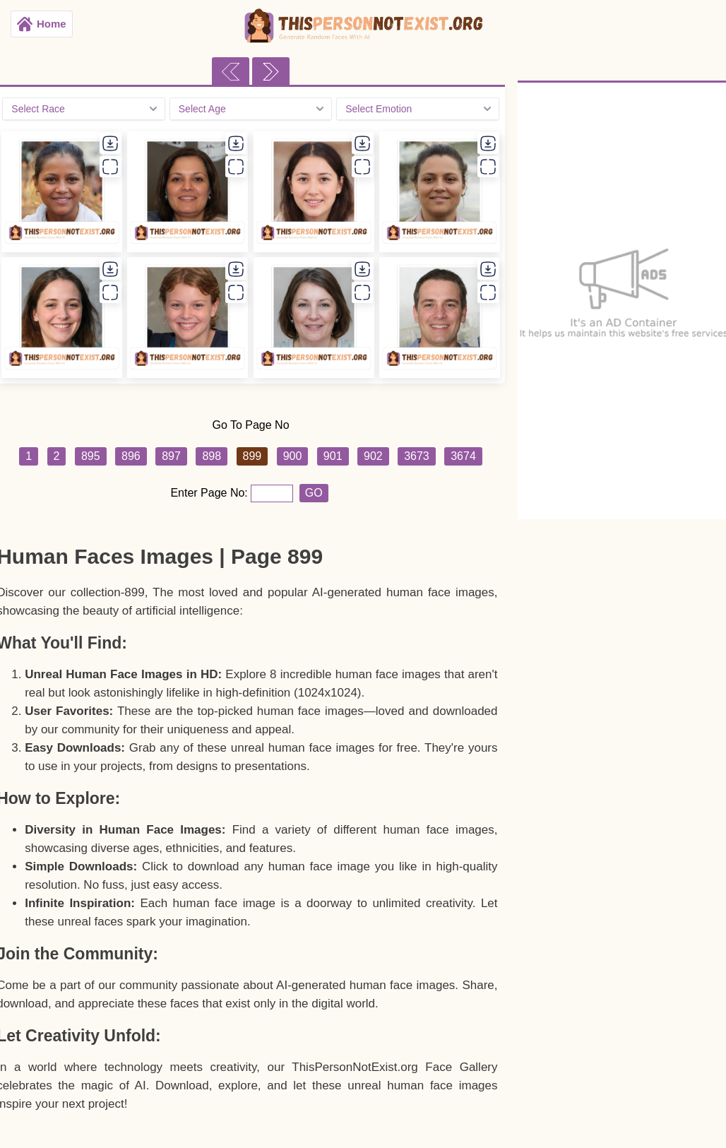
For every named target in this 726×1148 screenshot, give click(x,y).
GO (314, 493)
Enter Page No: (210, 493)
